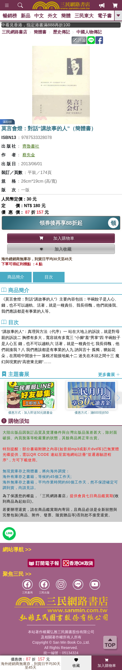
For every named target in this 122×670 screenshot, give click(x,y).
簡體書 (40, 32)
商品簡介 (15, 277)
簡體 (66, 15)
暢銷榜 (10, 15)
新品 (25, 15)
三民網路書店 (14, 32)
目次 (49, 277)
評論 (79, 40)
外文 (52, 15)
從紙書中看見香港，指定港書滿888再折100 (40, 25)
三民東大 (84, 15)
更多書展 (109, 374)
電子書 (104, 15)
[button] (118, 398)
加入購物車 (106, 663)
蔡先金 (28, 155)
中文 (39, 15)
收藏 (76, 663)
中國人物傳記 (89, 32)
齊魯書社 (30, 146)
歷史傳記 (61, 32)
